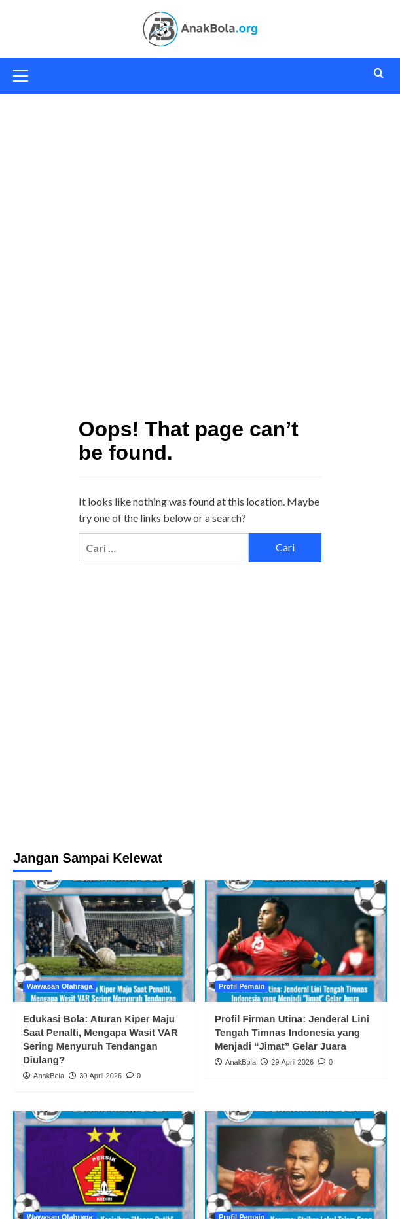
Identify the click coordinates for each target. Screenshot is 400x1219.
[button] (26, 74)
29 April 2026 (292, 1062)
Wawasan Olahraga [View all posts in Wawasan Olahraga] (59, 986)
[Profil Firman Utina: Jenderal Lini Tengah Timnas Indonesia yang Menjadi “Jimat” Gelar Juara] (296, 940)
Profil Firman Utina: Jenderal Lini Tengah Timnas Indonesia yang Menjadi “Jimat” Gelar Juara (292, 1032)
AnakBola (48, 1076)
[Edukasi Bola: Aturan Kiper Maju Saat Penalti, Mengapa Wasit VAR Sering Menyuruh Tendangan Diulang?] (104, 940)
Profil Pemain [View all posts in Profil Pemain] (241, 986)
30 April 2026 (100, 1076)
